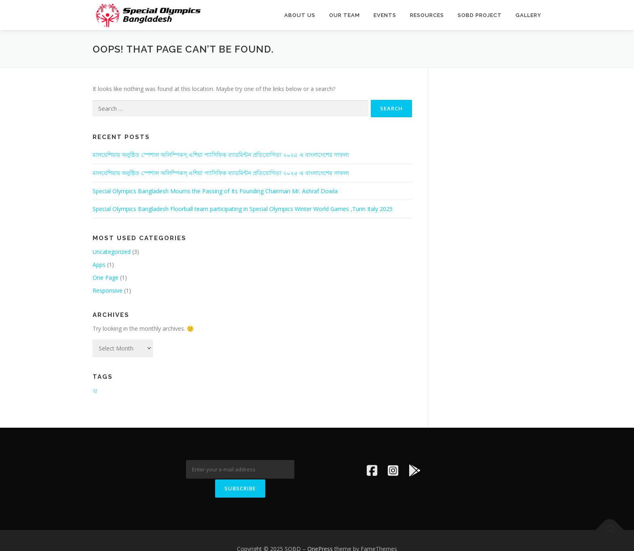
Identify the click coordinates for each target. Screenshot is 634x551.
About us (299, 15)
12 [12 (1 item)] (95, 391)
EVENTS (385, 15)
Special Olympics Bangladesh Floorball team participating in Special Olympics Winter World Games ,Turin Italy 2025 (243, 209)
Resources (427, 15)
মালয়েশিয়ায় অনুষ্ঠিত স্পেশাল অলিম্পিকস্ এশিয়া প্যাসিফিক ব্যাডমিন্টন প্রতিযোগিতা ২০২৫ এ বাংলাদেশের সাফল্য (221, 154)
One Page (105, 277)
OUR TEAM (344, 15)
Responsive (108, 290)
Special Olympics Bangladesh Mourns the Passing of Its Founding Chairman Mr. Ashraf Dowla (215, 191)
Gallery (528, 15)
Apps (99, 264)
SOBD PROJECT (480, 15)
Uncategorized (112, 251)
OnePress (320, 532)
